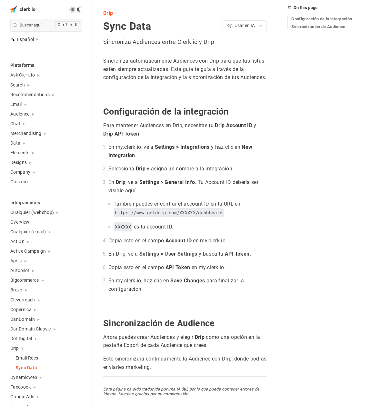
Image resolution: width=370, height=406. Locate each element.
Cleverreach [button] (22, 299)
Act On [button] (17, 241)
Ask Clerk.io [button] (22, 74)
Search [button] (17, 84)
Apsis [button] (16, 260)
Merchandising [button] (25, 133)
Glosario (19, 181)
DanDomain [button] (22, 319)
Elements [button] (20, 152)
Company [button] (20, 172)
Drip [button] (14, 348)
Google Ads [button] (22, 396)
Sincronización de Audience (318, 26)
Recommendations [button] (30, 94)
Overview (20, 222)
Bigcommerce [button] (24, 280)
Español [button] (22, 39)
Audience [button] (20, 114)
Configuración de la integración (321, 18)
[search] (46, 25)
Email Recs (26, 357)
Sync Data (26, 367)
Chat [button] (15, 123)
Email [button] (16, 104)
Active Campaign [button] (28, 251)
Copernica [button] (21, 309)
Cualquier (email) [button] (28, 231)
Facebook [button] (20, 387)
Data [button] (15, 143)
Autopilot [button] (20, 270)
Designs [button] (18, 162)
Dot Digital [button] (21, 338)
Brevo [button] (16, 289)
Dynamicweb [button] (23, 377)
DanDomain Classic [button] (30, 328)
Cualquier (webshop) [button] (32, 212)
